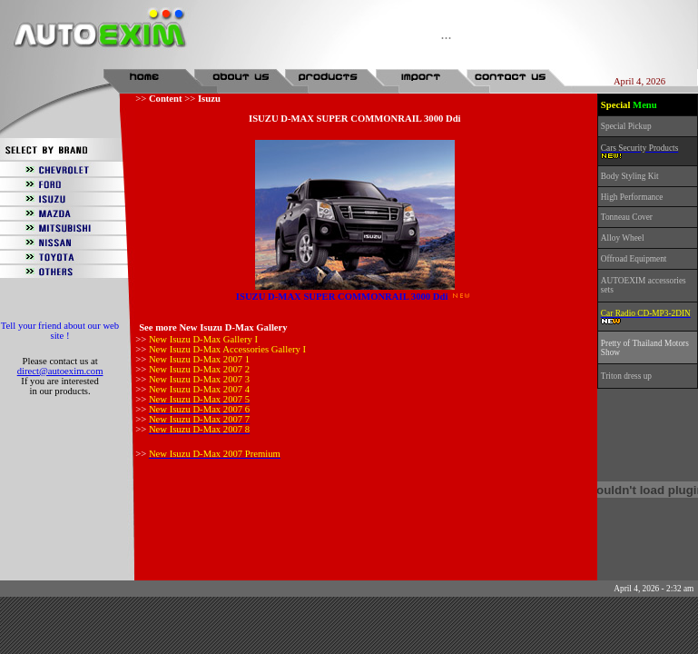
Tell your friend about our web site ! (60, 331)
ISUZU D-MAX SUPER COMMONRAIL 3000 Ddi (342, 297)
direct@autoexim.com (60, 371)
